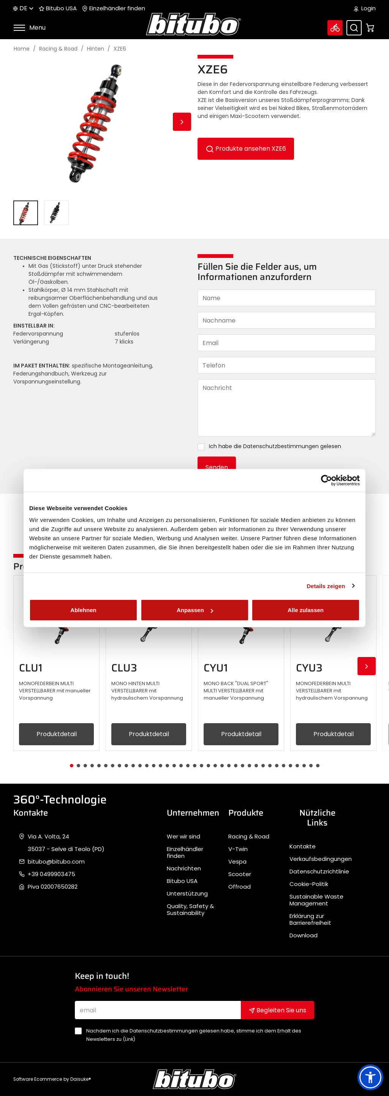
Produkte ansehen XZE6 (246, 149)
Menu (29, 27)
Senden (217, 467)
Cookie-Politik (308, 884)
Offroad (239, 886)
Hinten (95, 49)
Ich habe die (271, 446)
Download (303, 935)
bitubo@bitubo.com (56, 861)
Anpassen (195, 610)
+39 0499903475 (51, 874)
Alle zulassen (306, 610)
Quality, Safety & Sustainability (190, 909)
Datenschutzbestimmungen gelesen (292, 446)
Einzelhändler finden (113, 8)
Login (365, 8)
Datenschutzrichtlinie (319, 871)
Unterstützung (187, 893)
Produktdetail (56, 734)
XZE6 (120, 49)
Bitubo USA (58, 8)
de (23, 8)
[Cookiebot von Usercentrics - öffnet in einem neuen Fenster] (326, 480)
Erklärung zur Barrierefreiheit (310, 919)
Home (22, 49)
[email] (158, 1010)
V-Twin (238, 849)
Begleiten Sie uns (277, 1010)
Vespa (237, 861)
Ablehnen (83, 610)
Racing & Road (58, 49)
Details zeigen (326, 585)
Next (182, 122)
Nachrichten (184, 868)
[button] (370, 1077)
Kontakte (302, 846)
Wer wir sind (183, 836)
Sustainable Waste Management (316, 900)
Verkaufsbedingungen (320, 859)
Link (129, 1039)
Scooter (239, 874)
